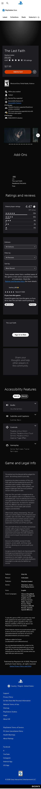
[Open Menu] (2, 3)
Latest (5, 17)
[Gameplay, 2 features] (20, 447)
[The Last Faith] (17, 135)
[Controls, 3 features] (20, 432)
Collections (14, 17)
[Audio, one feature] (20, 406)
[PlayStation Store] (10, 10)
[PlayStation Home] (20, 3)
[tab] (16, 396)
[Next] (38, 135)
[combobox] (20, 247)
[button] (14, 103)
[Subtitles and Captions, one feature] (20, 417)
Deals (24, 17)
